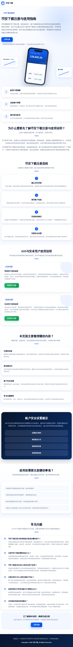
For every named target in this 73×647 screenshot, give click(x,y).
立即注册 (7, 39)
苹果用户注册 (11, 285)
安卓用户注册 (11, 318)
